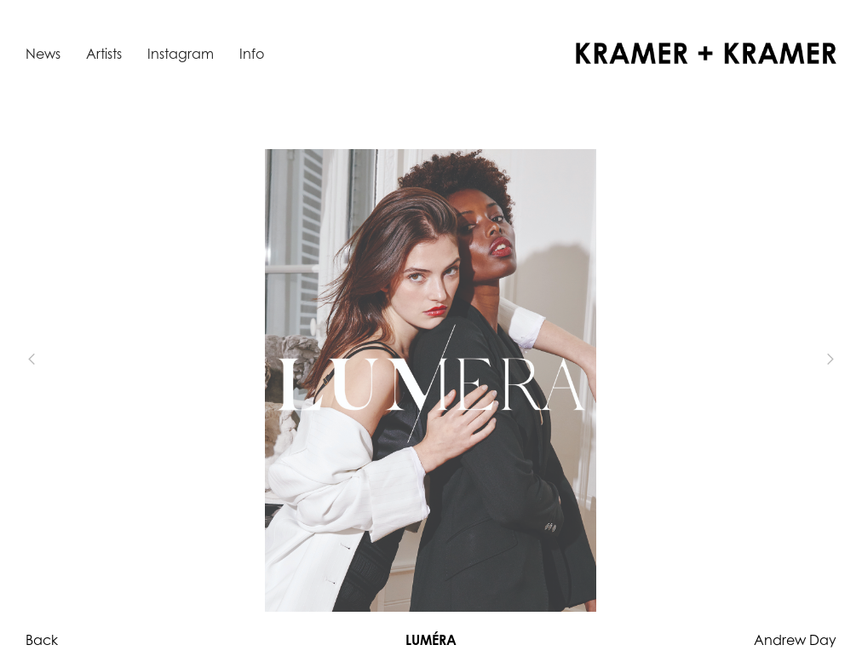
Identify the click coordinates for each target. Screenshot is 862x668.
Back (42, 639)
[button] (60, 359)
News (43, 53)
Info (251, 53)
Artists (104, 53)
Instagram (180, 53)
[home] (706, 53)
